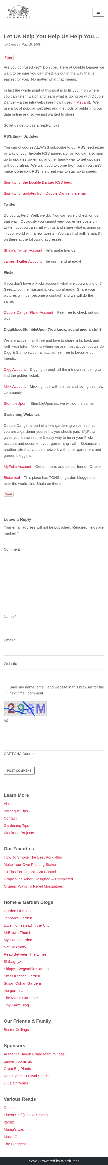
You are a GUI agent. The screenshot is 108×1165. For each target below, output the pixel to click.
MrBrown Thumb (17, 932)
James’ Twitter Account (23, 261)
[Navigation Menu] (98, 12)
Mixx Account (15, 386)
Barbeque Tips (16, 811)
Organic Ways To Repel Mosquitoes (33, 886)
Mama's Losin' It (17, 1129)
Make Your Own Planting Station (30, 864)
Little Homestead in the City (26, 925)
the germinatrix (16, 990)
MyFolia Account (17, 466)
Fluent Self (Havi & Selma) (26, 1115)
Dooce (9, 1107)
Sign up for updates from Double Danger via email (45, 193)
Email (10, 640)
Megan (82, 102)
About (8, 804)
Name (10, 616)
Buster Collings (16, 1029)
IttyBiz (9, 1122)
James (13, 44)
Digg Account (15, 369)
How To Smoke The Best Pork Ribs (33, 857)
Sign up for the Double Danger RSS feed (37, 182)
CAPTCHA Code (17, 753)
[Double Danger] (19, 12)
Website (10, 663)
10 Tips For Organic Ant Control (30, 872)
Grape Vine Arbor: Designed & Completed (38, 879)
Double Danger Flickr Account (28, 312)
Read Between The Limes (25, 954)
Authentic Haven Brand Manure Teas (34, 1054)
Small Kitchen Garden (22, 976)
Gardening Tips (16, 825)
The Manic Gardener (21, 998)
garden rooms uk (18, 1061)
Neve (33, 1161)
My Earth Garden (18, 940)
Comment (12, 549)
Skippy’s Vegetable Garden (26, 969)
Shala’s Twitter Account (23, 250)
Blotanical (12, 477)
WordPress (70, 1161)
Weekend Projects (19, 833)
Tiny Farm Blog (16, 1005)
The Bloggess (15, 1144)
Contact (10, 818)
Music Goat (13, 1136)
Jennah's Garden (18, 918)
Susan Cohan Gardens (23, 983)
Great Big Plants (17, 1068)
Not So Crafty (15, 947)
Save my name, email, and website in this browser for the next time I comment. (56, 690)
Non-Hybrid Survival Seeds (26, 1076)
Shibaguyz (12, 961)
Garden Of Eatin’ (18, 911)
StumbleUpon (15, 403)
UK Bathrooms (16, 1083)
